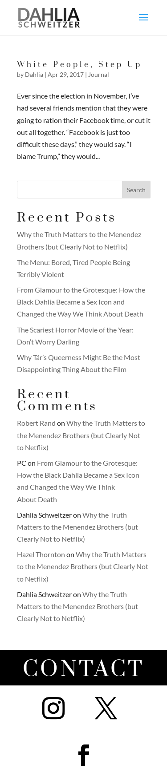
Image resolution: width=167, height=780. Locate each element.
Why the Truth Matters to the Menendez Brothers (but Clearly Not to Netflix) (81, 435)
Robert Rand (36, 423)
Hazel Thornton (41, 554)
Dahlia (34, 74)
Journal (98, 74)
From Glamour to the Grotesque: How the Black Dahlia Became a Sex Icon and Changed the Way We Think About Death (81, 301)
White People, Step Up (79, 65)
